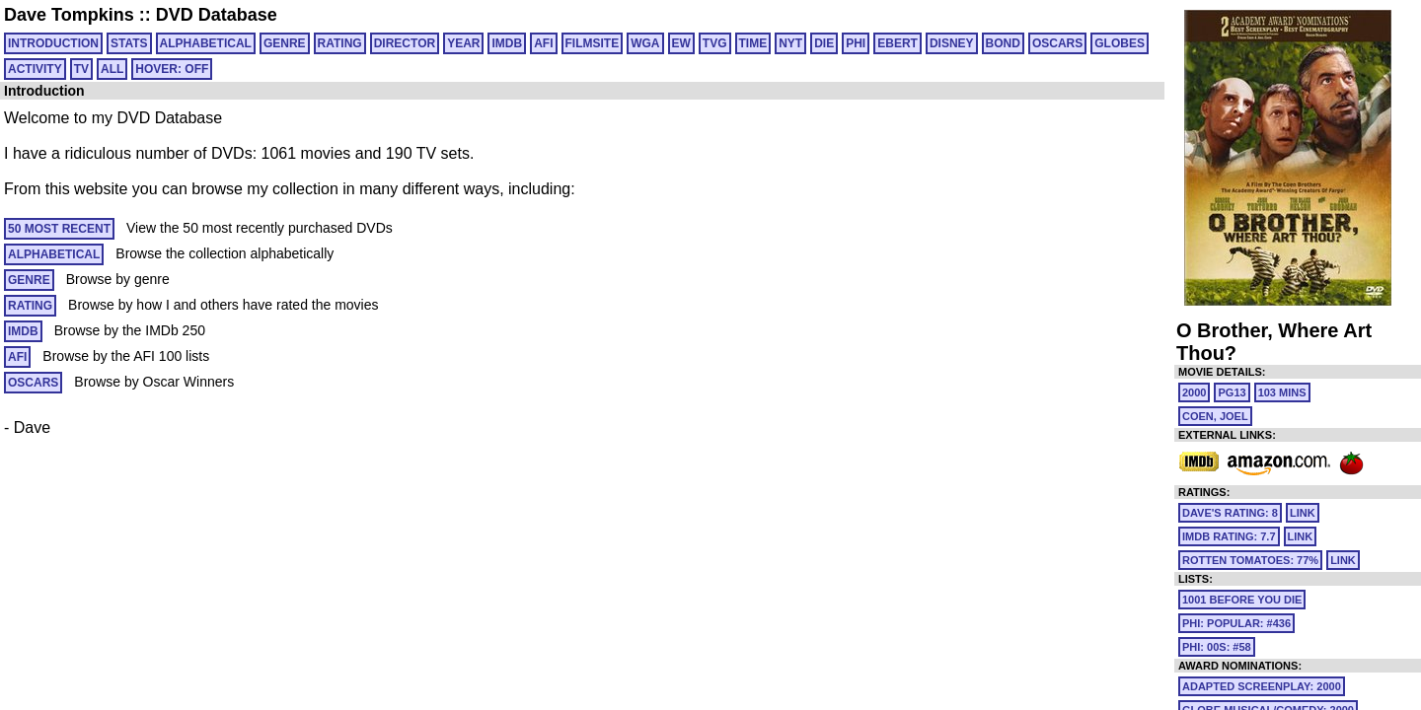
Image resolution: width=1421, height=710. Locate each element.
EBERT (897, 43)
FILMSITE (592, 43)
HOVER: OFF (171, 69)
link (1302, 513)
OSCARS (1057, 43)
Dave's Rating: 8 (1230, 513)
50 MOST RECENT (59, 229)
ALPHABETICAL (206, 43)
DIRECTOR (404, 43)
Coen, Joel (1215, 416)
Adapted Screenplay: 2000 (1261, 686)
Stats (129, 43)
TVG (715, 43)
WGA (645, 43)
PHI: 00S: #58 (1216, 647)
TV (81, 69)
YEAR (463, 43)
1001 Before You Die (1242, 599)
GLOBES (1119, 43)
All (112, 69)
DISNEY (952, 43)
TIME (753, 43)
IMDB (506, 43)
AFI (543, 43)
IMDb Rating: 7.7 (1229, 536)
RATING (340, 43)
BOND (1003, 43)
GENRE (284, 43)
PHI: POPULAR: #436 (1236, 623)
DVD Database (216, 15)
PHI (855, 43)
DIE (824, 43)
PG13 (1231, 392)
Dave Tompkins (69, 15)
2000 (1194, 392)
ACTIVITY (35, 69)
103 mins (1282, 392)
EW (681, 43)
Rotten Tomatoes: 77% (1250, 560)
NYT (790, 43)
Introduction (53, 43)
